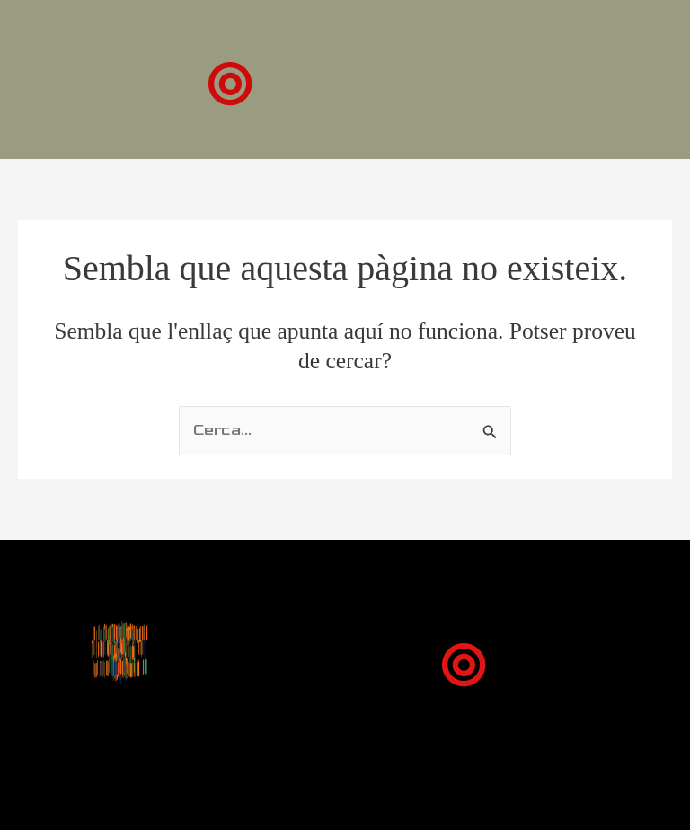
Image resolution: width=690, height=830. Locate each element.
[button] (229, 84)
